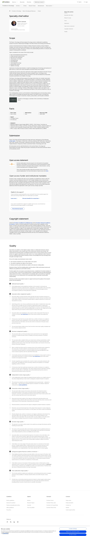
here (47, 171)
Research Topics (32, 5)
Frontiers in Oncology (16, 11)
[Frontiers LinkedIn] (14, 522)
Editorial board (41, 5)
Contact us (68, 505)
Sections (18, 5)
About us (14, 2)
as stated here (24, 314)
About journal (49, 5)
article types (12, 141)
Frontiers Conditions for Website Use (23, 222)
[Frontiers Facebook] (7, 522)
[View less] (24, 284)
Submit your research (39, 2)
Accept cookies (72, 534)
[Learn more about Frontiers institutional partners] (14, 198)
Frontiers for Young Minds (52, 505)
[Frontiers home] (9, 11)
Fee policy (8, 509)
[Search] (79, 2)
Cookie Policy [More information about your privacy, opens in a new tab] (5, 533)
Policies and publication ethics (13, 505)
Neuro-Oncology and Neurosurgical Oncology (29, 11)
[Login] (86, 2)
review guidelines (23, 384)
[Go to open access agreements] (31, 198)
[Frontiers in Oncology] (8, 6)
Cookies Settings (73, 528)
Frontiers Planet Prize (51, 507)
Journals (29, 505)
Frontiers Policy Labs (51, 502)
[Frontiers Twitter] (10, 522)
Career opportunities (70, 509)
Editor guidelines (10, 507)
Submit (67, 507)
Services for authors (10, 502)
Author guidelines (10, 500)
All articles (29, 2)
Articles (25, 5)
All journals (22, 2)
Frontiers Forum (50, 500)
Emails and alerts (69, 502)
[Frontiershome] (6, 2)
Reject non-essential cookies (72, 531)
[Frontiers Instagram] (17, 522)
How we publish (30, 507)
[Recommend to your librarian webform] (18, 208)
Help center (68, 500)
